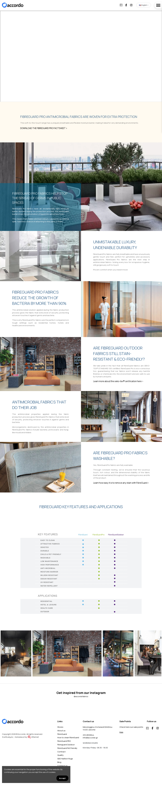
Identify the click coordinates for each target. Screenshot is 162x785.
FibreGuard (62, 734)
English (143, 5)
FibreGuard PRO (64, 741)
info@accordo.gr (90, 737)
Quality (60, 755)
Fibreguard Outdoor (66, 744)
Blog (59, 762)
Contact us (62, 765)
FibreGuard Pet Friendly (67, 748)
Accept (62, 778)
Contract (61, 751)
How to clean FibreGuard (68, 737)
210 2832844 (88, 735)
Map (121, 732)
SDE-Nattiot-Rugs (65, 758)
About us (61, 730)
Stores (60, 727)
